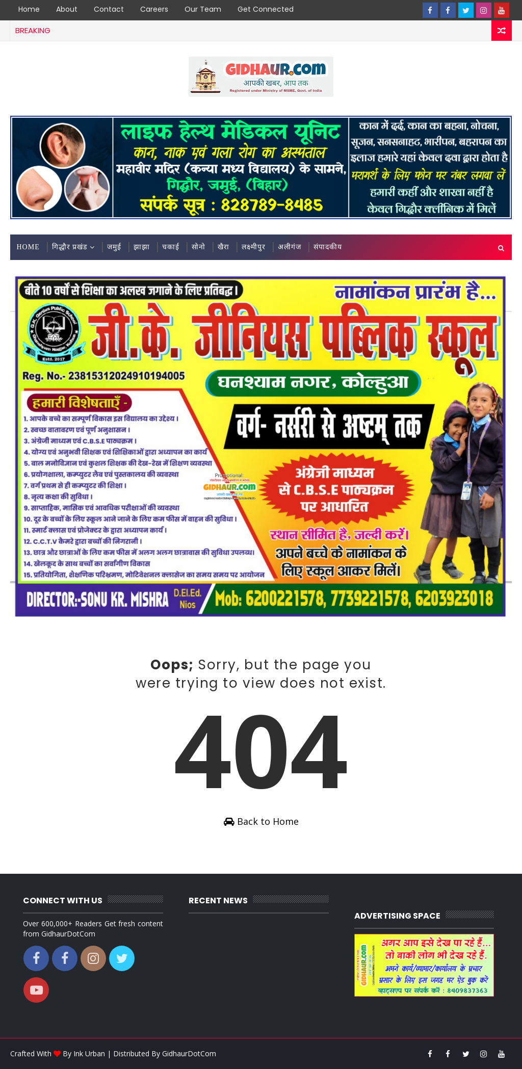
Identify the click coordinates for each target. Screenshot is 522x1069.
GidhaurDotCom (189, 1053)
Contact (109, 9)
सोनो (198, 247)
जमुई (114, 247)
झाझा (142, 247)
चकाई (170, 247)
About (66, 9)
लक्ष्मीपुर (254, 247)
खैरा (223, 247)
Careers (154, 9)
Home (29, 9)
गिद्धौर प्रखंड (70, 247)
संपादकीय (328, 247)
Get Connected (266, 9)
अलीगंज (289, 247)
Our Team (203, 9)
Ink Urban (89, 1053)
